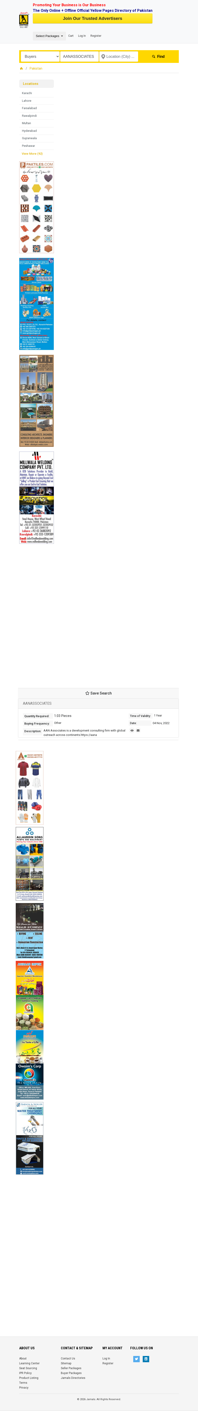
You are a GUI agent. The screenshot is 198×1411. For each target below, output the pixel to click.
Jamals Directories (73, 1378)
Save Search (98, 693)
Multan (26, 123)
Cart (71, 35)
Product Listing (28, 1378)
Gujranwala (29, 138)
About (23, 1358)
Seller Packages (71, 1368)
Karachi (27, 93)
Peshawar (28, 146)
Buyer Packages (71, 1373)
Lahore (26, 100)
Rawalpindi (29, 115)
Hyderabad (29, 130)
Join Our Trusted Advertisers (92, 18)
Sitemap (66, 1363)
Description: (32, 731)
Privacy (23, 1387)
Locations (30, 84)
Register (95, 35)
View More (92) (32, 153)
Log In (82, 35)
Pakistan (36, 68)
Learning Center (29, 1363)
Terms (23, 1382)
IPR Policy (25, 1373)
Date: (133, 723)
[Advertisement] (36, 613)
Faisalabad (29, 108)
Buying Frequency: (37, 723)
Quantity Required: (36, 716)
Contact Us (68, 1358)
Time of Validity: (140, 716)
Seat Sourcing (28, 1368)
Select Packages (48, 36)
